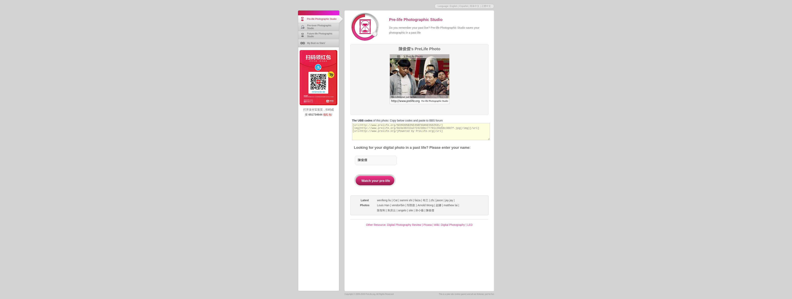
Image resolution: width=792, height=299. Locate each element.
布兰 (425, 200)
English (453, 6)
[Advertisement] (441, 173)
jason (439, 200)
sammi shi (406, 200)
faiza (418, 200)
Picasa (427, 224)
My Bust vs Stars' (316, 43)
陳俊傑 (430, 210)
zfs (432, 200)
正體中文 (486, 6)
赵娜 (438, 205)
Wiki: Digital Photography (449, 224)
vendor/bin (398, 205)
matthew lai (451, 205)
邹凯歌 (411, 205)
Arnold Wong (426, 205)
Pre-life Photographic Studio (321, 19)
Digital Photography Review (404, 224)
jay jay (449, 200)
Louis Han (383, 205)
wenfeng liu (384, 200)
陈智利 (381, 210)
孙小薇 (419, 210)
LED (470, 224)
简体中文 (474, 6)
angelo (402, 210)
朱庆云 (391, 210)
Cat (395, 200)
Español (463, 6)
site (411, 210)
